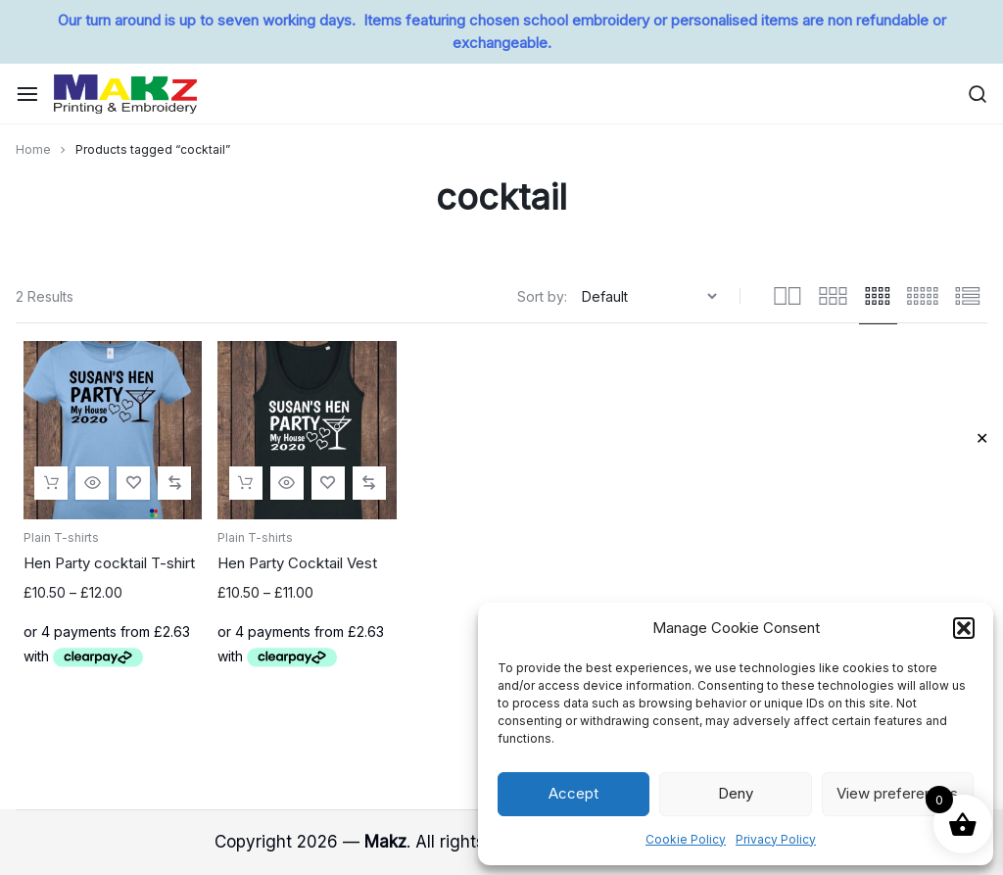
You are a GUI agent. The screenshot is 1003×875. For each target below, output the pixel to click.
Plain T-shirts (61, 537)
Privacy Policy (776, 839)
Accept (573, 793)
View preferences (897, 793)
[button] (964, 628)
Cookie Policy (685, 839)
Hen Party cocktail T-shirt (109, 563)
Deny (735, 793)
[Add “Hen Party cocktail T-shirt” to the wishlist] (133, 483)
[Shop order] (652, 296)
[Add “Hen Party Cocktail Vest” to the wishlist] (328, 483)
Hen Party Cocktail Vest (297, 563)
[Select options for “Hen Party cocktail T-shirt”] (51, 483)
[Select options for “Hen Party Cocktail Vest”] (246, 483)
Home (33, 149)
